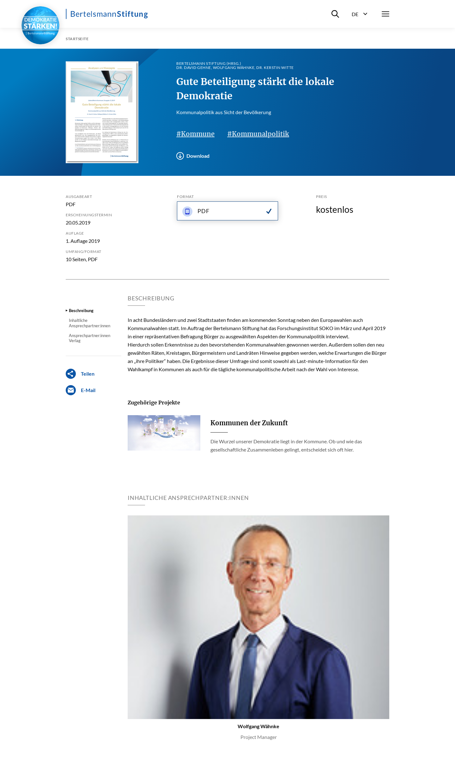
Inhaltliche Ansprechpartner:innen (89, 323)
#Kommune (195, 134)
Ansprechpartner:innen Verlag (89, 338)
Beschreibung (81, 310)
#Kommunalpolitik (258, 134)
